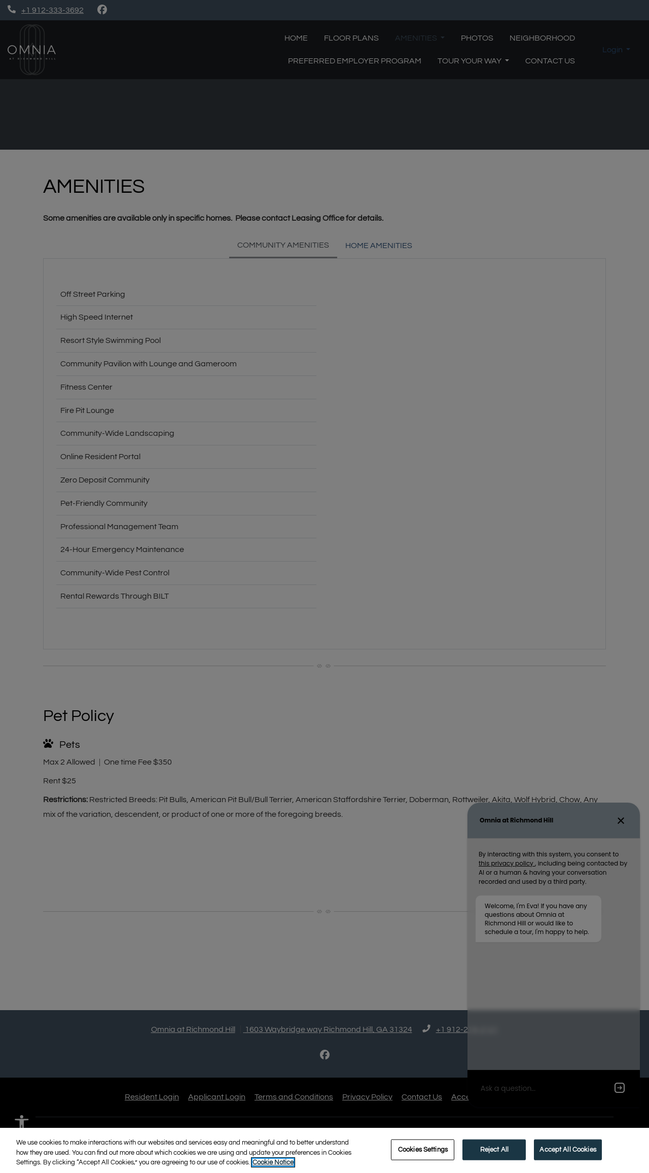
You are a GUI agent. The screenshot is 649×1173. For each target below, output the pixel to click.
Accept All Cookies (567, 1149)
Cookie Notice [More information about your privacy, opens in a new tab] (273, 1162)
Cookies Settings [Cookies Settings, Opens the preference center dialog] (423, 1149)
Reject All (494, 1149)
